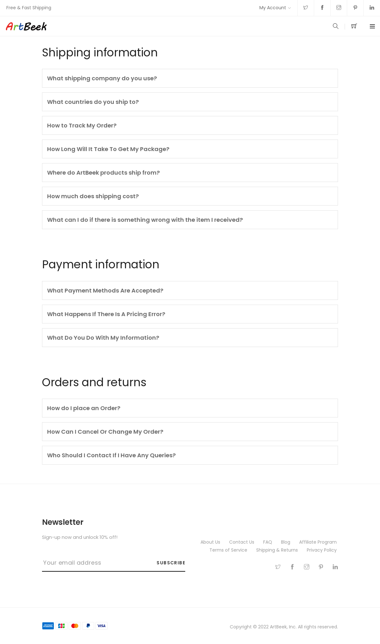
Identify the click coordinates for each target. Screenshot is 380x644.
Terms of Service (229, 550)
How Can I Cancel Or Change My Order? (105, 432)
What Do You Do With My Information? (103, 338)
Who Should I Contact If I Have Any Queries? (111, 455)
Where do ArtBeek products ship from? (103, 173)
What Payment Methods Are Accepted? (105, 290)
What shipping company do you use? (102, 78)
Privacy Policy (322, 550)
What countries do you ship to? (93, 102)
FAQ (268, 542)
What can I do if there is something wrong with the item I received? (145, 220)
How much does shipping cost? (93, 196)
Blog (286, 542)
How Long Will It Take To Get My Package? (108, 149)
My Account (272, 7)
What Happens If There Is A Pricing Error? (106, 314)
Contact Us (242, 542)
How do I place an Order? (83, 408)
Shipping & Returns (277, 550)
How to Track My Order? (81, 125)
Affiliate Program (318, 542)
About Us (211, 542)
